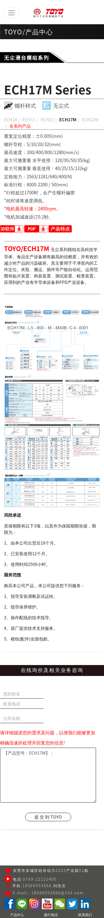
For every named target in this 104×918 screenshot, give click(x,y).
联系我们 (85, 914)
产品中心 (17, 914)
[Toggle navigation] (11, 12)
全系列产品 (20, 126)
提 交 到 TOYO (48, 817)
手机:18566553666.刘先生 (36, 885)
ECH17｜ (31, 119)
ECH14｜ (12, 119)
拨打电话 (51, 914)
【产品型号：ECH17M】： (48, 775)
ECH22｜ (49, 119)
